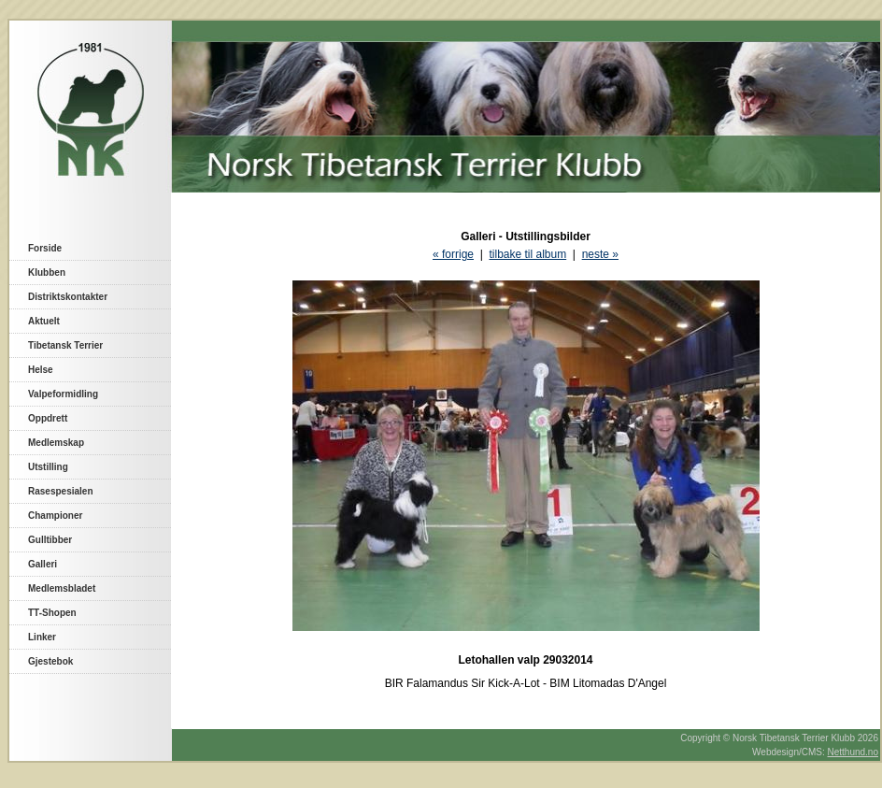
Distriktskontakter (67, 297)
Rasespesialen (60, 491)
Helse (40, 370)
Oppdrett (47, 418)
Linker (42, 637)
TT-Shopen (52, 613)
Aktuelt (44, 321)
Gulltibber (50, 540)
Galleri (42, 564)
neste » (600, 254)
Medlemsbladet (61, 588)
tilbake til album (527, 254)
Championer (55, 515)
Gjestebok (50, 661)
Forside (45, 248)
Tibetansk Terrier (65, 345)
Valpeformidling (63, 394)
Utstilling (48, 467)
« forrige (453, 254)
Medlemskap (56, 442)
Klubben (46, 272)
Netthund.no (853, 752)
